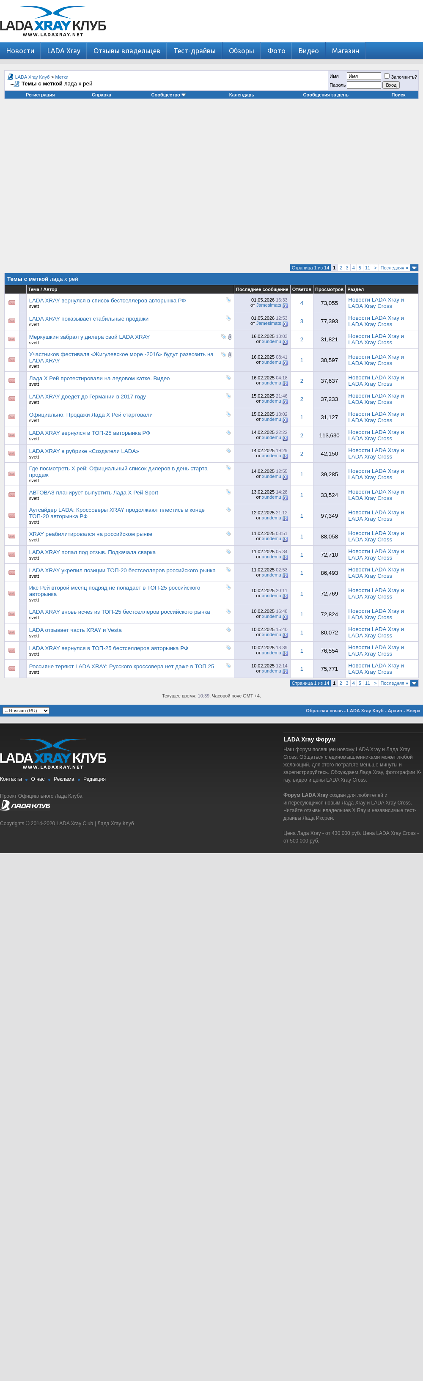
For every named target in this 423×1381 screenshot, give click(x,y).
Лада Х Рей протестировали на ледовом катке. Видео (99, 378)
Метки (62, 77)
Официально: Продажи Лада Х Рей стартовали (91, 415)
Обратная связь (324, 710)
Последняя (394, 267)
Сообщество (168, 94)
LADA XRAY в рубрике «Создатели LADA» (84, 451)
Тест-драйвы (194, 51)
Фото (276, 51)
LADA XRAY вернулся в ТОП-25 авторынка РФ (90, 433)
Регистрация (40, 94)
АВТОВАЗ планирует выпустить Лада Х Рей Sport (93, 492)
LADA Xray (63, 51)
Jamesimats (268, 304)
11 (367, 267)
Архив (395, 710)
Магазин (345, 51)
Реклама (64, 779)
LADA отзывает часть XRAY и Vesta (75, 630)
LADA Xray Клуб (32, 77)
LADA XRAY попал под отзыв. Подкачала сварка (92, 552)
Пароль (338, 85)
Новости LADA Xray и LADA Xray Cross (376, 303)
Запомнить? (400, 77)
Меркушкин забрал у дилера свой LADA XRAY (89, 337)
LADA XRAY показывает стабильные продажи (89, 319)
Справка (101, 94)
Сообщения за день (326, 94)
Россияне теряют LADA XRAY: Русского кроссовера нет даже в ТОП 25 (121, 666)
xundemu (271, 341)
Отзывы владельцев (126, 51)
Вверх (413, 710)
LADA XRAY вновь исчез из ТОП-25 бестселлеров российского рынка (119, 612)
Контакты (11, 779)
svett (34, 306)
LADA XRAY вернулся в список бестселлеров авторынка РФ (107, 300)
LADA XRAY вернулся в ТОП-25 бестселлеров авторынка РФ (108, 648)
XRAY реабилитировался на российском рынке (91, 534)
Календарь (241, 94)
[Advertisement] (209, 184)
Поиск (399, 94)
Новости (20, 51)
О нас (38, 779)
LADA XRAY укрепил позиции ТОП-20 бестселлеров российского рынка (122, 570)
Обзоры (241, 51)
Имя (334, 76)
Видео (309, 51)
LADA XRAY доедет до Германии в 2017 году (87, 396)
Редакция (94, 779)
